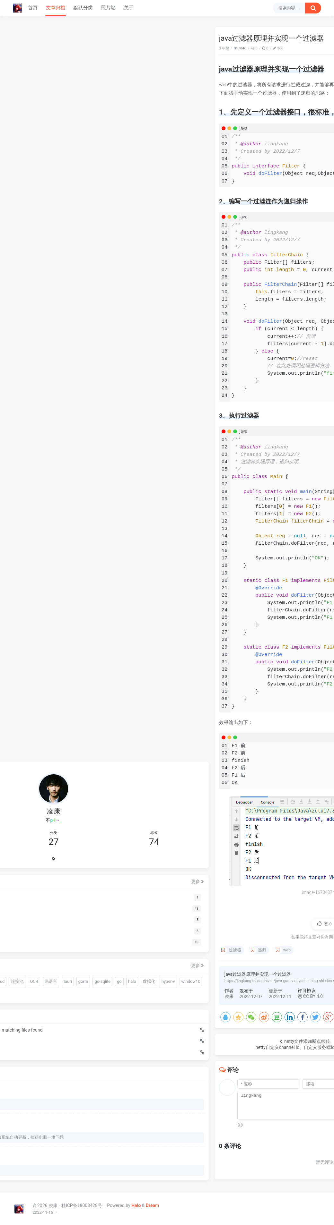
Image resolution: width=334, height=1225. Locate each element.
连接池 (59, 949)
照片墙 (108, 8)
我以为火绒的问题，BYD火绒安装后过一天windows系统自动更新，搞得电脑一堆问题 (52, 1133)
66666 (26, 1169)
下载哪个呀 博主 (36, 1095)
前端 (25, 938)
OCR (76, 949)
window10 (30, 984)
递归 (149, 950)
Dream (152, 1205)
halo (36, 972)
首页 (33, 8)
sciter (26, 949)
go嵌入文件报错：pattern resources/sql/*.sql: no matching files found (48, 1021)
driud (42, 949)
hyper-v (72, 972)
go (23, 972)
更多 (83, 838)
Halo (136, 1205)
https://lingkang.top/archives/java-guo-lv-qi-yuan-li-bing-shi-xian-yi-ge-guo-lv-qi (177, 981)
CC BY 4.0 (196, 996)
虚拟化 (52, 972)
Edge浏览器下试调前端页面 (44, 1032)
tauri (44, 961)
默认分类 (83, 8)
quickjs (68, 938)
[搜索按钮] (313, 8)
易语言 (27, 961)
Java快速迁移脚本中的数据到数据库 (48, 1043)
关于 (129, 8)
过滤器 (121, 950)
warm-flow (45, 938)
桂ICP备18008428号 (82, 1205)
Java (312, 48)
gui (84, 938)
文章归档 (55, 8)
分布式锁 (54, 984)
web (173, 950)
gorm (59, 961)
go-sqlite (79, 961)
